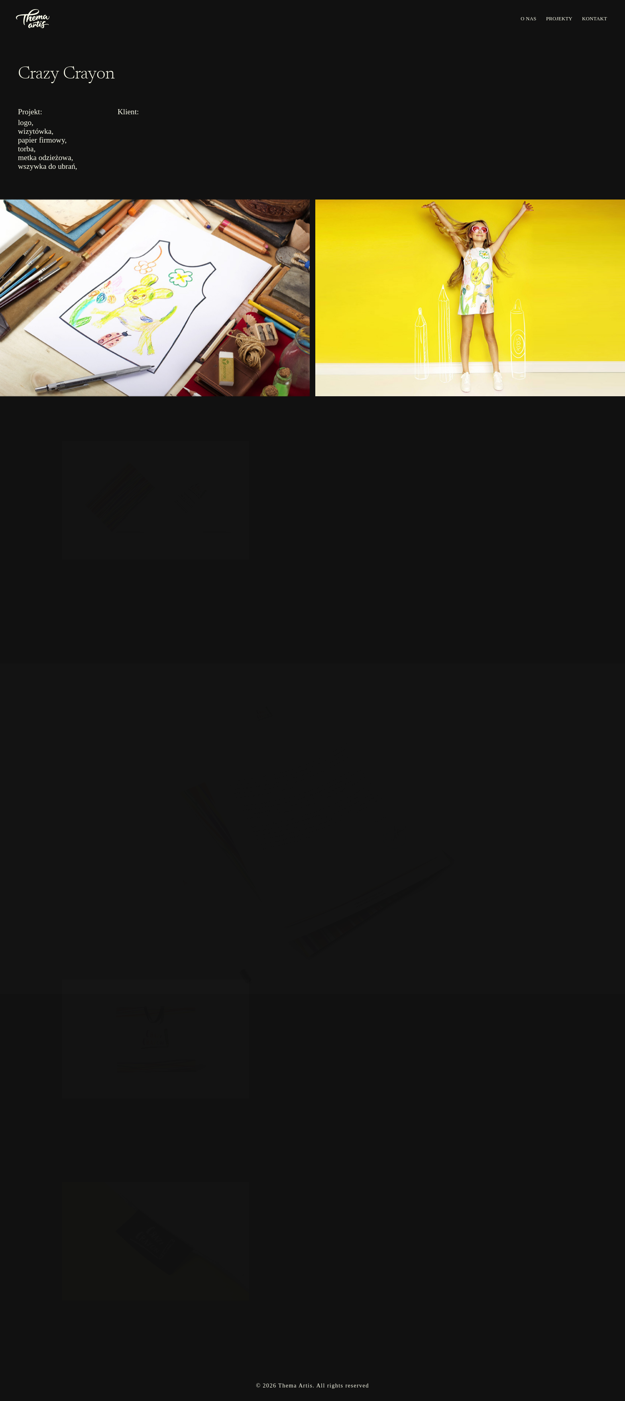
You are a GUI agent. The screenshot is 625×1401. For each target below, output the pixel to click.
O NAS (528, 19)
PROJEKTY (559, 19)
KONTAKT (594, 19)
